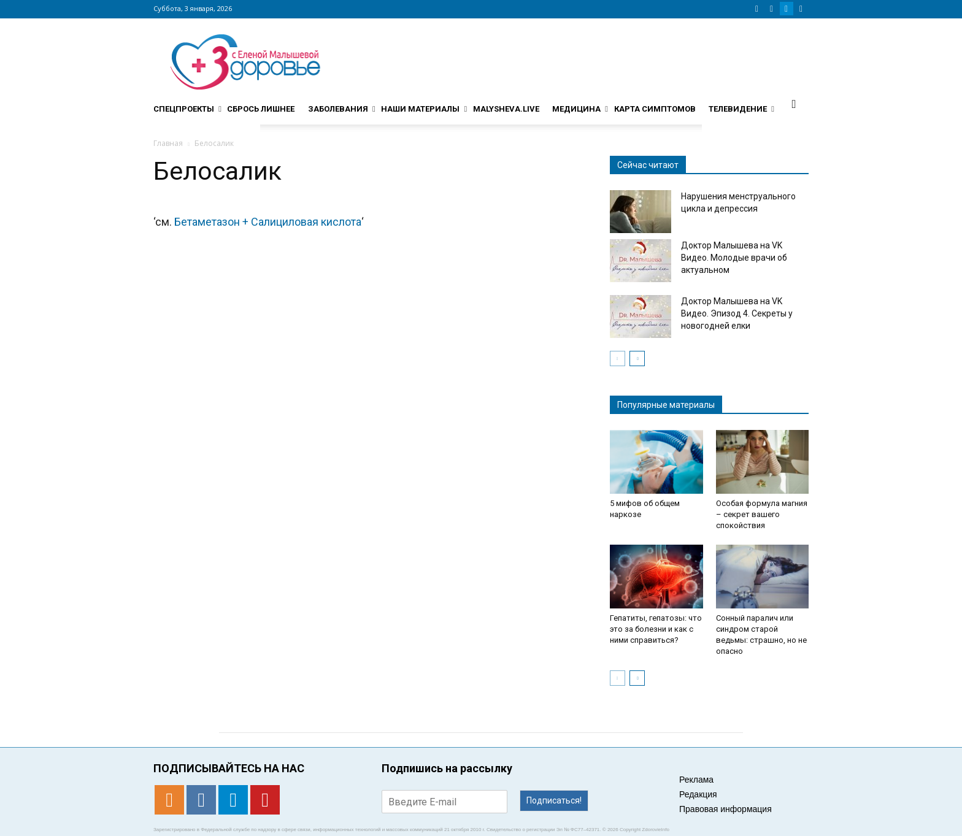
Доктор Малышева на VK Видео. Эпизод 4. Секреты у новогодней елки (737, 313)
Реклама (696, 779)
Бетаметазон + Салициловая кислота (267, 221)
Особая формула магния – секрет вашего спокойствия (761, 514)
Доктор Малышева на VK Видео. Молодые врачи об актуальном (734, 257)
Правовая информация (725, 809)
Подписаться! (554, 800)
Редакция (698, 794)
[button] (794, 103)
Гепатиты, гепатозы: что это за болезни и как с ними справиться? (656, 629)
